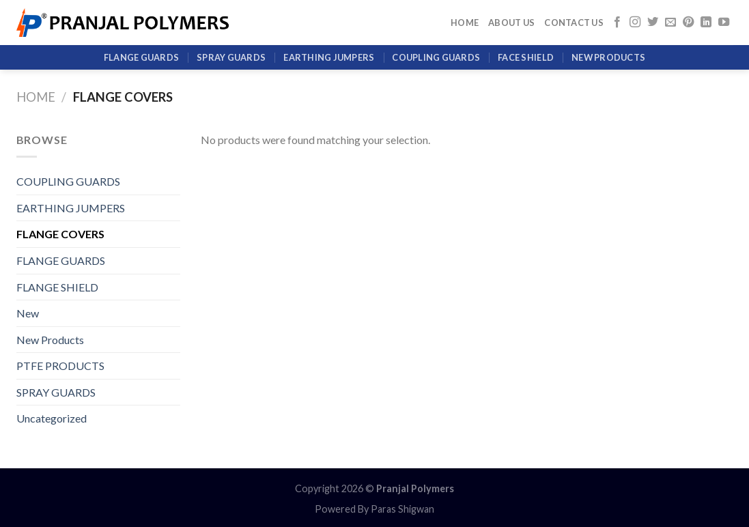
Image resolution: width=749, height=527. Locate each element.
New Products (608, 57)
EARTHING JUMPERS (328, 57)
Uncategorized (51, 418)
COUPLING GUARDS (436, 57)
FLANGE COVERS (60, 233)
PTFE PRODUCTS (60, 365)
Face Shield (526, 57)
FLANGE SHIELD (57, 287)
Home (465, 22)
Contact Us (574, 22)
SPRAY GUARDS (231, 57)
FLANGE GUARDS (141, 57)
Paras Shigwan (402, 509)
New (27, 313)
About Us (511, 22)
